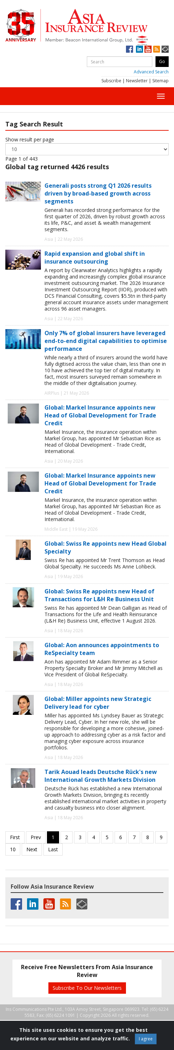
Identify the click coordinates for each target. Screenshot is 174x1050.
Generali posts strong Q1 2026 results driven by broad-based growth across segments (98, 193)
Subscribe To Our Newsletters (87, 987)
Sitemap (160, 81)
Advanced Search (151, 72)
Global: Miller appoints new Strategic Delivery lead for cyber (97, 703)
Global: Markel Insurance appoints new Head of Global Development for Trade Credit (100, 415)
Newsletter (137, 81)
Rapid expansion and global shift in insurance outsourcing (94, 257)
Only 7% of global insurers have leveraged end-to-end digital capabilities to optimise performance (105, 341)
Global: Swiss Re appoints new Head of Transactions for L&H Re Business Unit (99, 595)
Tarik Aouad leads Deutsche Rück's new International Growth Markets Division (100, 776)
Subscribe (111, 81)
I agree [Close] (146, 1039)
